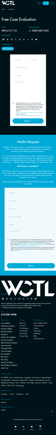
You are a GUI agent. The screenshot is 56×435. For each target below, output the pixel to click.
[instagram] (11, 299)
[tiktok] (27, 299)
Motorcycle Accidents (8, 337)
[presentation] (27, 96)
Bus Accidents (5, 354)
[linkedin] (23, 299)
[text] (16, 427)
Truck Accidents (6, 351)
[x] (15, 299)
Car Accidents (5, 323)
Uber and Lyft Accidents (9, 343)
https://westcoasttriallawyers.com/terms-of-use (29, 115)
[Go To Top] (51, 411)
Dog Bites (4, 334)
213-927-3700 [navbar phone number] (8, 315)
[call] (23, 427)
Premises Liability (6, 329)
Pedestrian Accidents (8, 326)
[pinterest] (31, 299)
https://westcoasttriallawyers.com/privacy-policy (29, 112)
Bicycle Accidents (6, 331)
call (23, 429)
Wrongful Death (6, 348)
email (31, 429)
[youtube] (35, 299)
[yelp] (7, 299)
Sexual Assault (6, 345)
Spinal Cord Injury (7, 362)
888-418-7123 (9, 30)
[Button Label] (39, 3)
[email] (32, 427)
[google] (19, 299)
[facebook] (3, 299)
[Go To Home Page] (8, 4)
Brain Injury (4, 357)
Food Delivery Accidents (9, 365)
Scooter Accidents (7, 340)
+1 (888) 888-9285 (39, 30)
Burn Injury (4, 359)
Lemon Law (4, 368)
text (15, 429)
